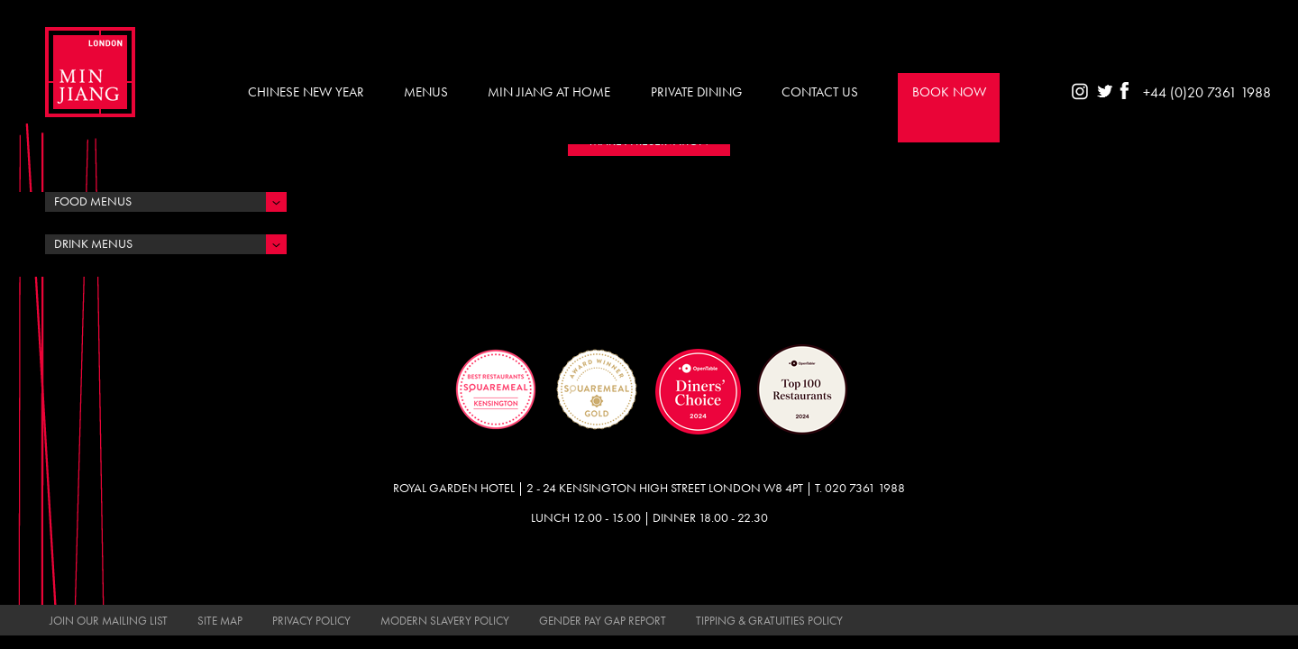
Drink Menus (93, 243)
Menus (426, 92)
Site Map (219, 620)
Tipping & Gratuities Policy (769, 620)
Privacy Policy (311, 620)
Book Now (949, 92)
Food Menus (93, 201)
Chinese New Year (306, 92)
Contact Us (820, 92)
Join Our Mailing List (109, 620)
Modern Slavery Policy (444, 620)
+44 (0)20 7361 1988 (1207, 92)
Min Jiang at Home (549, 92)
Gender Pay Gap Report (602, 620)
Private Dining (696, 92)
